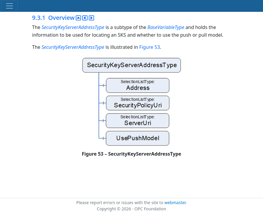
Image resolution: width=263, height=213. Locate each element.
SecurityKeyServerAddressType (73, 27)
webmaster (175, 202)
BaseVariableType (165, 27)
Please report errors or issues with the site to (120, 202)
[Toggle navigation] (9, 6)
